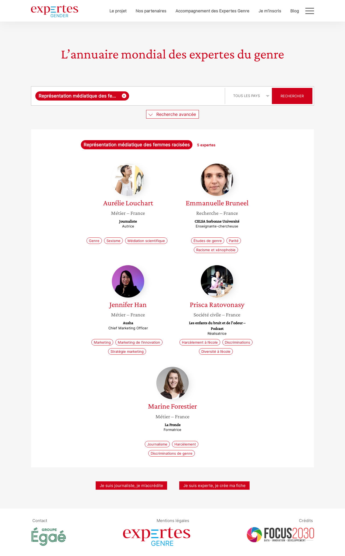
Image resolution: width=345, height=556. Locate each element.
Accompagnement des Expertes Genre (212, 10)
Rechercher (292, 96)
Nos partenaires (151, 10)
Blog (294, 10)
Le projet (117, 10)
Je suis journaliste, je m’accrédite (131, 485)
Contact (39, 520)
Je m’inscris (269, 10)
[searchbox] (175, 96)
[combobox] (129, 96)
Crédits (306, 520)
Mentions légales (173, 520)
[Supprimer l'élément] (124, 96)
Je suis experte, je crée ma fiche (214, 485)
